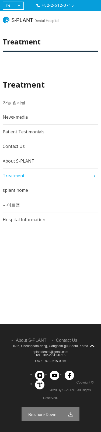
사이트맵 (11, 205)
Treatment (14, 176)
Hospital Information (24, 220)
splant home (15, 190)
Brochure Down (42, 414)
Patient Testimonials (23, 132)
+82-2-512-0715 (58, 5)
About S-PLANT (18, 161)
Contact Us (14, 146)
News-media (15, 117)
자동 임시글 (14, 102)
